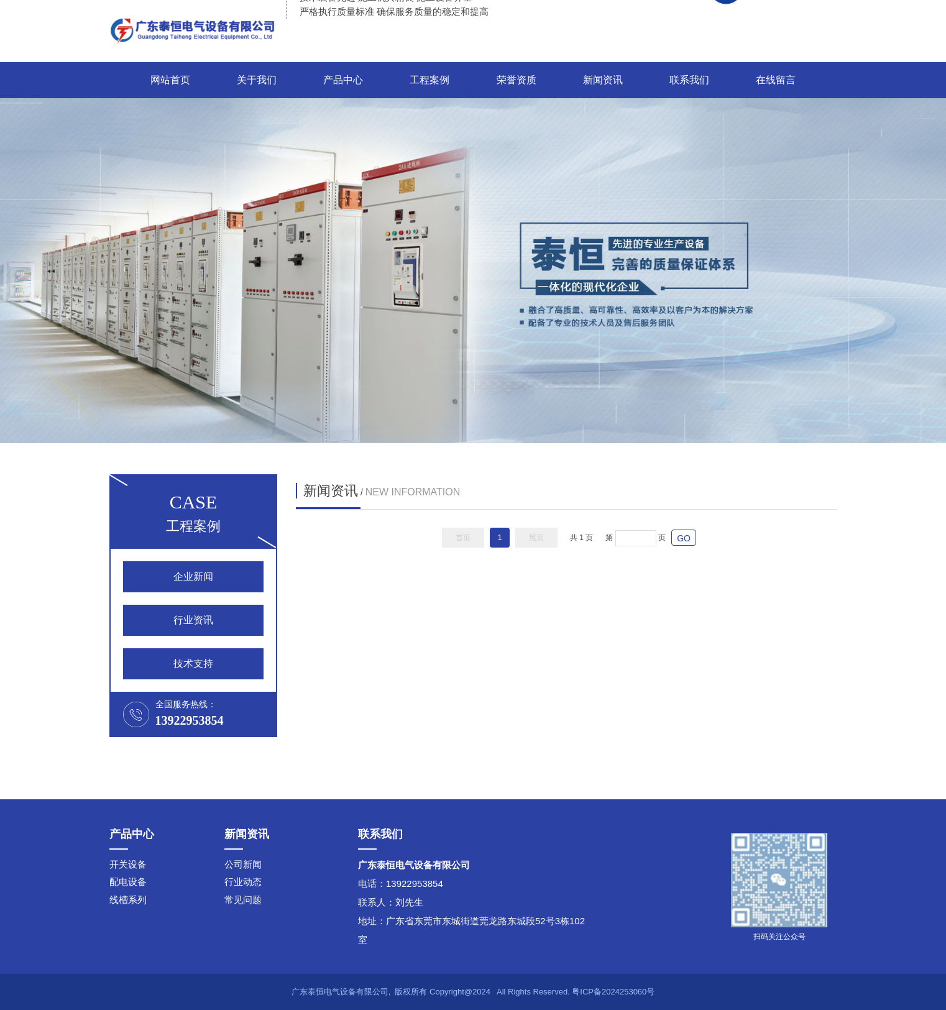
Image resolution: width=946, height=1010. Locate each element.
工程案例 (429, 80)
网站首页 (170, 80)
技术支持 (193, 663)
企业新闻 (193, 576)
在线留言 (776, 80)
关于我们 (257, 80)
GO (684, 538)
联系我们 (689, 80)
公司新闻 (243, 864)
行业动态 (243, 881)
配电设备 (128, 881)
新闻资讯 (603, 80)
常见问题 (243, 899)
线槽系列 (128, 899)
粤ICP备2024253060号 (613, 991)
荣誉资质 (516, 80)
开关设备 (128, 864)
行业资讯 (193, 620)
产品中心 (343, 80)
